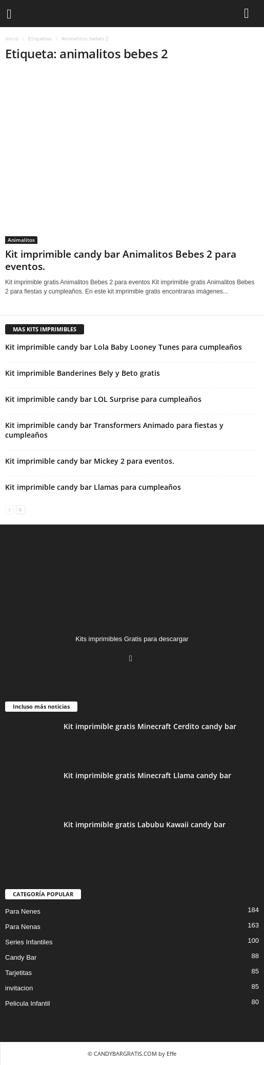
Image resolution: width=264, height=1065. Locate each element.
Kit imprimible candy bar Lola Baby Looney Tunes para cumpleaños (123, 347)
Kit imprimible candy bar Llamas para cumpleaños (93, 487)
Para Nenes (22, 911)
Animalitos (21, 239)
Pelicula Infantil (27, 1003)
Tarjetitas (18, 973)
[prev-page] (9, 509)
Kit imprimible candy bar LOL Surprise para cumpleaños (103, 399)
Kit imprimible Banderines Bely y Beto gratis (82, 373)
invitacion (19, 988)
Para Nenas (22, 927)
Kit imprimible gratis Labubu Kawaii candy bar (145, 824)
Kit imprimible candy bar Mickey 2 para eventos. (89, 461)
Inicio (11, 38)
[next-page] (20, 509)
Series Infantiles (29, 942)
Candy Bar (20, 957)
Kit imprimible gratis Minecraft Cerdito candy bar (150, 726)
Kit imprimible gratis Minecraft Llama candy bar (147, 775)
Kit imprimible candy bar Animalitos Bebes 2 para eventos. (120, 260)
